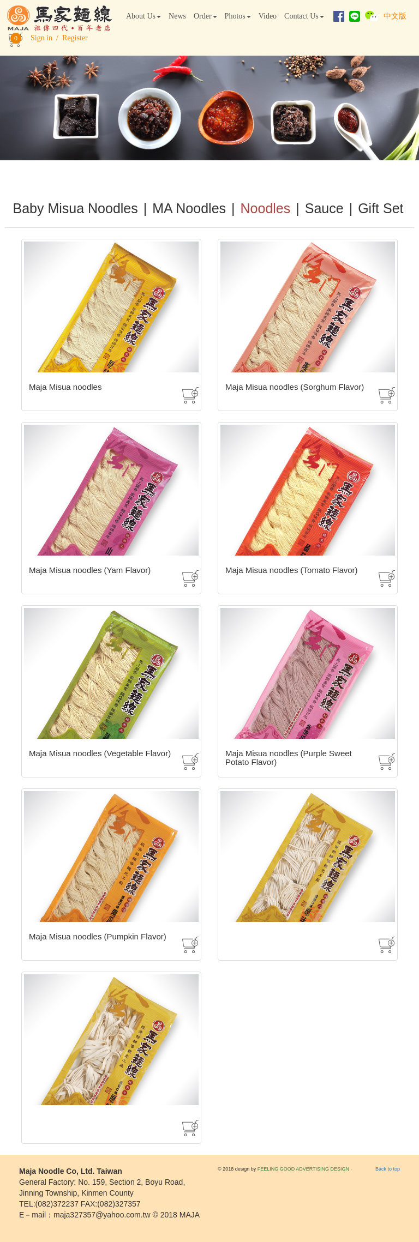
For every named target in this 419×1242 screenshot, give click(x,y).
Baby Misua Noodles (75, 208)
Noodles (266, 208)
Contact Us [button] (304, 16)
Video (268, 16)
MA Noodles (189, 208)
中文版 (395, 16)
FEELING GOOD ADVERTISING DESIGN (303, 1169)
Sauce (324, 208)
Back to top (387, 1169)
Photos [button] (238, 16)
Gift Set (380, 208)
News (177, 16)
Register (75, 38)
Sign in (41, 38)
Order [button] (205, 16)
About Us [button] (143, 16)
